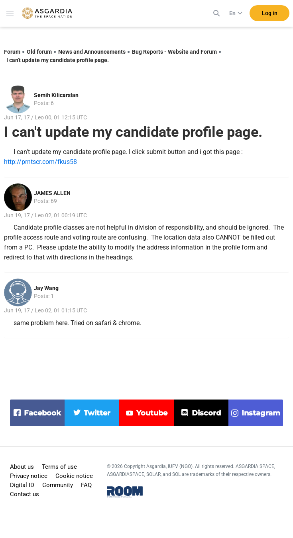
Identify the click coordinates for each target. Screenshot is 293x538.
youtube (151, 413)
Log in (269, 15)
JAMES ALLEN (52, 193)
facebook (42, 413)
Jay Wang (46, 288)
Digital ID (22, 485)
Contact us (24, 494)
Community (57, 485)
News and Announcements (92, 52)
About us (22, 466)
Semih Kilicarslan (56, 95)
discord (206, 413)
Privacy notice (28, 476)
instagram (261, 413)
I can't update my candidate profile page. (57, 60)
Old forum (39, 52)
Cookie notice (74, 476)
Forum (12, 52)
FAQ (86, 485)
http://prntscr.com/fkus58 (40, 162)
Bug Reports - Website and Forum (174, 52)
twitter (97, 413)
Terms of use (59, 466)
